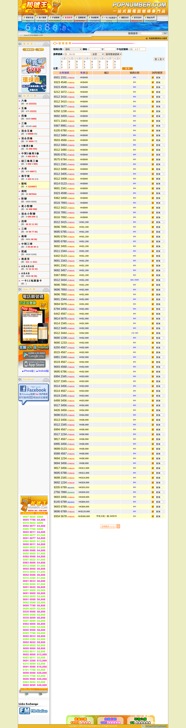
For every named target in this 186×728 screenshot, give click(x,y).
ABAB (137, 280)
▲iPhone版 (28, 371)
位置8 (117, 58)
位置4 (87, 58)
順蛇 (134, 77)
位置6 (102, 58)
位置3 (79, 58)
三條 (132, 333)
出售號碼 (64, 72)
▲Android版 (42, 371)
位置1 (64, 58)
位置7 (109, 58)
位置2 (71, 58)
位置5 (94, 58)
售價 (83, 72)
